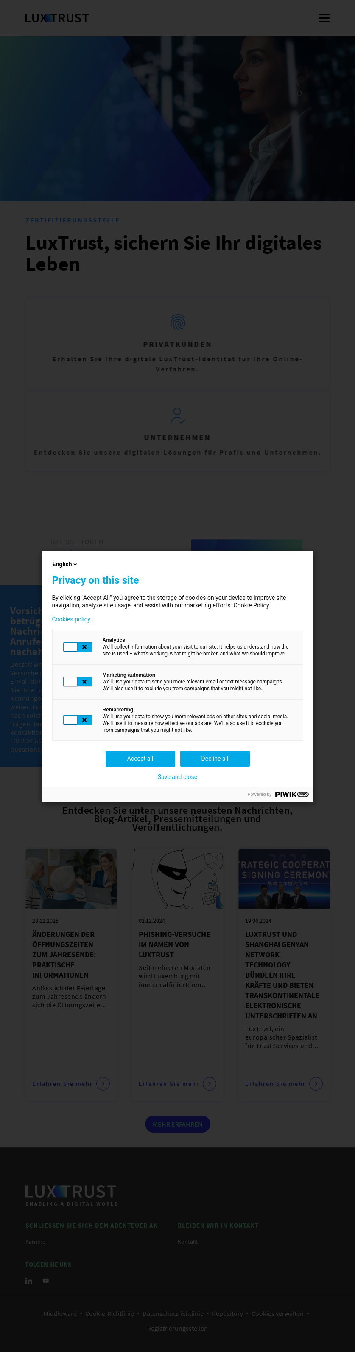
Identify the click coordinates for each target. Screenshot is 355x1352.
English (66, 564)
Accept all (140, 758)
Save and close (178, 776)
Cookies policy (71, 619)
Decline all (215, 758)
